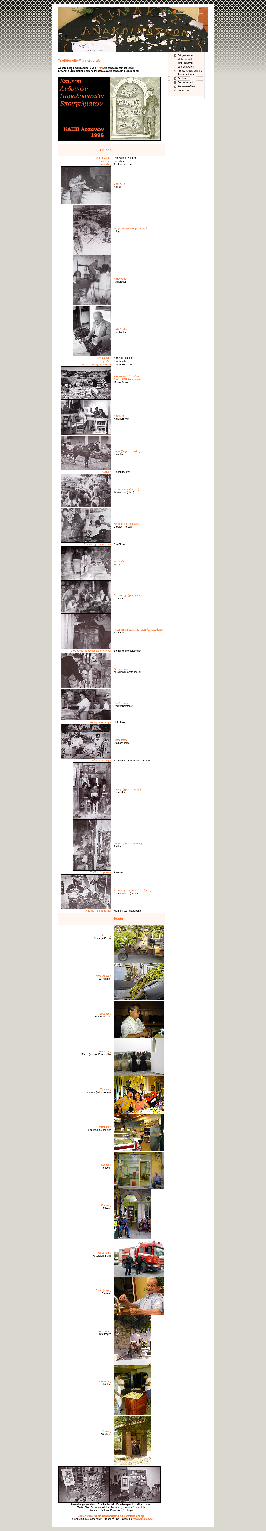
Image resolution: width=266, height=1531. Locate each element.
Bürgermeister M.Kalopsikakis (186, 57)
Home (181, 11)
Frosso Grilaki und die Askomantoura (190, 72)
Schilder (182, 78)
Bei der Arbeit (185, 82)
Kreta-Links (184, 90)
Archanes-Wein (186, 86)
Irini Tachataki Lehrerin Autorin (186, 65)
